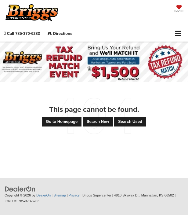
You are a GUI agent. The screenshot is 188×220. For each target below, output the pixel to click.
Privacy (74, 195)
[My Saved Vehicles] (178, 9)
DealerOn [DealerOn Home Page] (43, 195)
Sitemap (59, 195)
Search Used (130, 121)
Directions (60, 33)
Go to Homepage (62, 121)
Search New (98, 121)
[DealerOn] (20, 189)
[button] (22, 33)
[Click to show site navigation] (178, 34)
